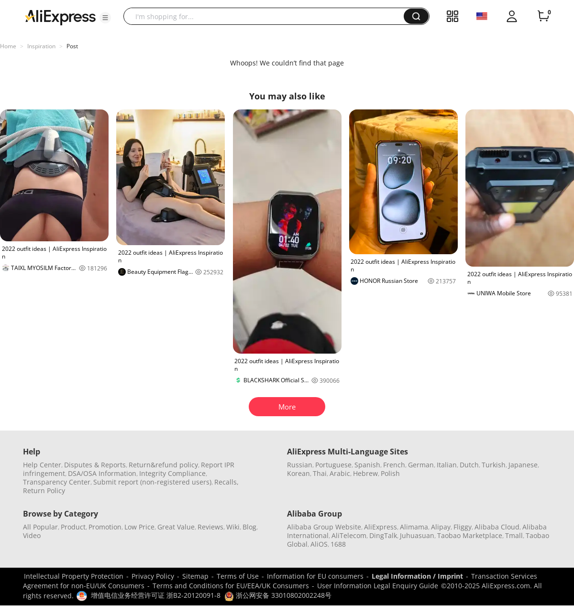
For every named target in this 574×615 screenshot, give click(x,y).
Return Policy (44, 490)
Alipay (441, 526)
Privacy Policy (153, 576)
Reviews (210, 526)
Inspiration (41, 46)
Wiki (233, 526)
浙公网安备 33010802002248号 (277, 595)
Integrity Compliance (172, 473)
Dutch (469, 464)
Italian (447, 464)
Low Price (139, 526)
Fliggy (462, 526)
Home (8, 46)
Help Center (42, 464)
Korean (298, 473)
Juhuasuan (417, 535)
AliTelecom (348, 535)
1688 (338, 544)
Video (32, 535)
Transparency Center (56, 481)
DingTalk (383, 535)
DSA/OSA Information (102, 473)
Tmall (514, 535)
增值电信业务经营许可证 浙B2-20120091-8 (156, 595)
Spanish (367, 464)
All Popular (40, 526)
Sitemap (195, 576)
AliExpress (380, 526)
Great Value (176, 526)
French (394, 464)
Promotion (104, 526)
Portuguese (333, 464)
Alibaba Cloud (497, 526)
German (421, 464)
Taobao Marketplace (469, 535)
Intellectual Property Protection (73, 576)
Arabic (340, 473)
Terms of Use (238, 576)
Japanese (523, 464)
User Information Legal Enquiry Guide (377, 585)
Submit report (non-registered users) (152, 481)
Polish (390, 473)
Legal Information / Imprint (417, 576)
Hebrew (365, 473)
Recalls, (226, 481)
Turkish (494, 464)
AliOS (319, 544)
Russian (299, 464)
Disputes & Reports (95, 464)
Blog (249, 526)
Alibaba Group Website (324, 526)
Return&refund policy (163, 464)
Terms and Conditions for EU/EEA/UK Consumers (231, 585)
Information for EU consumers (315, 576)
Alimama (414, 526)
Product (73, 526)
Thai (320, 473)
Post (72, 46)
